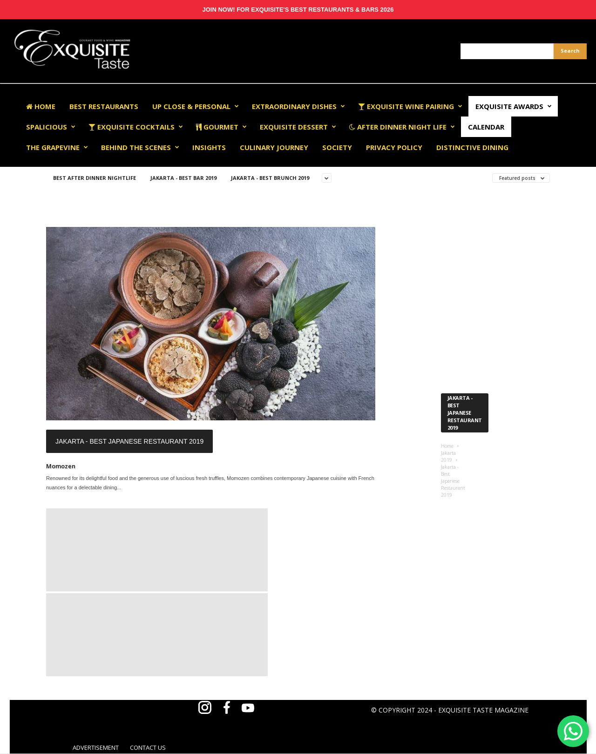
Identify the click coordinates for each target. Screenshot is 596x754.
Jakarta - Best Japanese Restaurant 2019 (129, 441)
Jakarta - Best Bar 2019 (183, 177)
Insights (209, 147)
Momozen (60, 466)
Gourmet (221, 127)
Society (337, 147)
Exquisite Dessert (298, 127)
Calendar (486, 126)
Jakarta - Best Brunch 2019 (270, 177)
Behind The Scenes (140, 147)
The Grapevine (57, 147)
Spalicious (50, 127)
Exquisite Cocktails (135, 127)
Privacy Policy (394, 147)
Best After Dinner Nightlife (94, 177)
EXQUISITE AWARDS (513, 106)
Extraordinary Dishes (298, 106)
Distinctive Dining (472, 147)
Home (40, 106)
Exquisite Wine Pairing (410, 106)
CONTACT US (148, 747)
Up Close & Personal (195, 106)
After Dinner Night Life (402, 127)
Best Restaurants (103, 106)
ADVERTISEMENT (96, 747)
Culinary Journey (274, 147)
